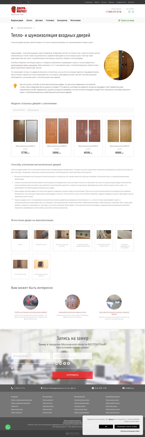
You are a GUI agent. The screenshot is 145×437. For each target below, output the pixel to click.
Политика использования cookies (130, 431)
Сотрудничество (121, 2)
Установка (50, 20)
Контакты (131, 2)
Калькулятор (62, 20)
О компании (89, 2)
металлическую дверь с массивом (24, 65)
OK (106, 427)
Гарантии (111, 2)
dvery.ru (111, 419)
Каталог (104, 2)
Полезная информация (24, 28)
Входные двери (17, 20)
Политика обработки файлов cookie (72, 422)
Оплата (29, 20)
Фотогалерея (75, 20)
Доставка (39, 20)
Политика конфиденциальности (72, 420)
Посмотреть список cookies (127, 427)
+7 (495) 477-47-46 (113, 11)
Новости (97, 2)
